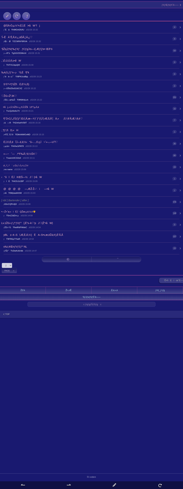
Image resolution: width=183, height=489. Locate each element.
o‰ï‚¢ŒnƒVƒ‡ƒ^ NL (14, 246)
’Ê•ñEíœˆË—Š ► (173, 281)
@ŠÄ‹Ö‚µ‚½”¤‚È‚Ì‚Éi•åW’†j (20, 25)
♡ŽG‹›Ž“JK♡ (9, 95)
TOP (6, 314)
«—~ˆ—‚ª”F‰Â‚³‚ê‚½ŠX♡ (19, 153)
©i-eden (91, 477)
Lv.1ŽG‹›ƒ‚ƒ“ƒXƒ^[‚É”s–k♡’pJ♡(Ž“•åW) (27, 223)
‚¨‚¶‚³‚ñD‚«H (9, 130)
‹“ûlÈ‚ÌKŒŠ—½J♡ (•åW (21, 177)
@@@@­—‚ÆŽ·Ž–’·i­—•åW (27, 188)
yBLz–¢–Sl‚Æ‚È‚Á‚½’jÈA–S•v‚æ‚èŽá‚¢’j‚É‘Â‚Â (32, 234)
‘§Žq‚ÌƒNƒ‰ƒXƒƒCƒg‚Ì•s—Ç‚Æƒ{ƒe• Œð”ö (26, 49)
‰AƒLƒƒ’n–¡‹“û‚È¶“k (15, 72)
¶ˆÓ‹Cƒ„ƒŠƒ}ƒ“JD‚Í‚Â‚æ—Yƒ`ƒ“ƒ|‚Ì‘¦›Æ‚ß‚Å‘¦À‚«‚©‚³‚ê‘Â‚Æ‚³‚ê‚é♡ (42, 118)
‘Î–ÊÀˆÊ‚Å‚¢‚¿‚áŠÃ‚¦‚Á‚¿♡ (16, 37)
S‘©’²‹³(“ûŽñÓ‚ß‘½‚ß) (15, 84)
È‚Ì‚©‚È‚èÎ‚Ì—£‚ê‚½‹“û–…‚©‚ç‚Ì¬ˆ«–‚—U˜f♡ (29, 142)
